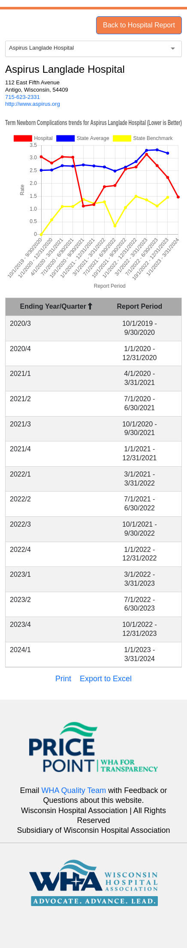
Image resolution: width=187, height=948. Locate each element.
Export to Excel (106, 678)
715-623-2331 (22, 97)
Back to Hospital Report (139, 25)
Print (63, 678)
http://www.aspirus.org (32, 104)
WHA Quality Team (74, 790)
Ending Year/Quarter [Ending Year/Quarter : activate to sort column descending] (56, 306)
